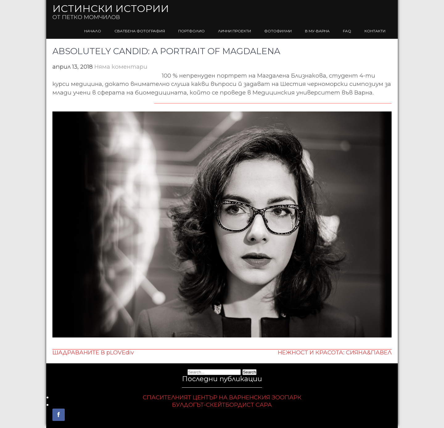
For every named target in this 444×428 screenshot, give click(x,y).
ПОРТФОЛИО (191, 31)
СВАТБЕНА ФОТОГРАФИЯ (139, 31)
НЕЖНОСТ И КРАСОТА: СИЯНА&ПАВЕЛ (335, 352)
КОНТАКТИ (374, 31)
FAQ (347, 31)
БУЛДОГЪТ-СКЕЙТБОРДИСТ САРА (222, 404)
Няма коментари (120, 66)
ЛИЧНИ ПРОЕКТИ (234, 31)
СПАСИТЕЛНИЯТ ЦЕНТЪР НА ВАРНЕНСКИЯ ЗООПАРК (222, 397)
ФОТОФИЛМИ (278, 31)
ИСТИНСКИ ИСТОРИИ (110, 8)
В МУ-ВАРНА (317, 31)
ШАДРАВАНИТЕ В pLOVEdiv (93, 352)
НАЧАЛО (92, 31)
